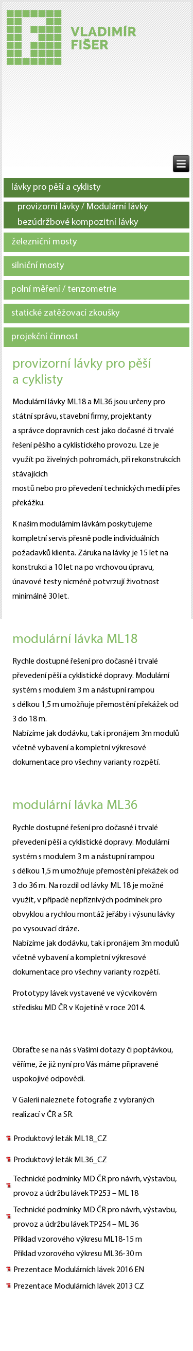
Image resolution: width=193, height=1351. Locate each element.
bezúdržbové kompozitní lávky (77, 222)
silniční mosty (37, 266)
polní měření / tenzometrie (63, 289)
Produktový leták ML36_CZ (60, 1160)
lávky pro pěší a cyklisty (55, 187)
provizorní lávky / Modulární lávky (82, 207)
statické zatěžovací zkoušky (65, 313)
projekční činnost (44, 337)
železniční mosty (44, 242)
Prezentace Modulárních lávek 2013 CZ (78, 1286)
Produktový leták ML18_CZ (60, 1139)
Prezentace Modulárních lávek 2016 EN (78, 1270)
